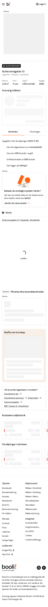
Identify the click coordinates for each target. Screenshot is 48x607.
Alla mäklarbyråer (32, 501)
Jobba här (6, 532)
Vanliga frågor (7, 540)
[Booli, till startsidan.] (8, 4)
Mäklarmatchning (32, 513)
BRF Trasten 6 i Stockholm (16, 406)
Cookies (28, 535)
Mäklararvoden (31, 509)
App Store (7, 554)
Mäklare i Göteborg (33, 492)
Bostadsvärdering (9, 492)
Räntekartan (7, 501)
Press (4, 527)
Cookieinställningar (33, 540)
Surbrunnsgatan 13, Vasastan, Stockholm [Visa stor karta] (21, 220)
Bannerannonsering (10, 509)
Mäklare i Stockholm (33, 488)
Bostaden (13, 131)
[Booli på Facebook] (44, 568)
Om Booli (5, 523)
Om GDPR (29, 531)
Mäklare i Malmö (31, 496)
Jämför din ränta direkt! (17, 203)
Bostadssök (7, 488)
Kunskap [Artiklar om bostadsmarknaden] (5, 496)
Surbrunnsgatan (11, 402)
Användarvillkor (31, 523)
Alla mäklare (30, 505)
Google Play (8, 550)
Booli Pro (5, 505)
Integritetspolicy (32, 527)
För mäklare (6, 513)
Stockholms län (11, 394)
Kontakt (5, 536)
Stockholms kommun (14, 398)
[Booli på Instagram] (39, 568)
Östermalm (33, 398)
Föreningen (35, 131)
